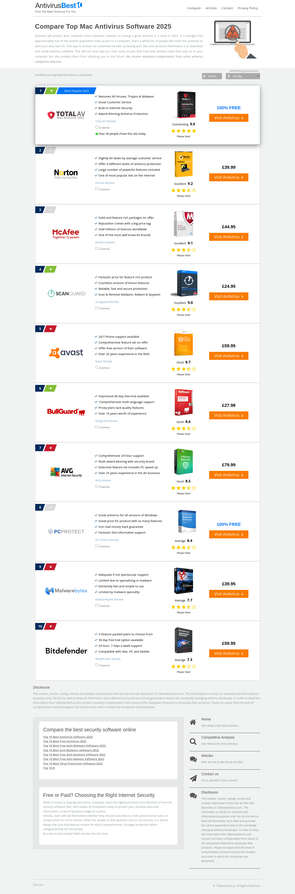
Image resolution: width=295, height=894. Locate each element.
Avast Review (103, 361)
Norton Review (105, 183)
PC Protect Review (107, 540)
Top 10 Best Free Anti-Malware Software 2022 (74, 746)
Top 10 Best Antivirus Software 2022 (68, 737)
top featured (59, 75)
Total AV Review (105, 121)
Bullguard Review (106, 421)
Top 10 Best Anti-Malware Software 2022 (71, 750)
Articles (211, 8)
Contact (227, 8)
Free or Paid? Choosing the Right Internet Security (99, 795)
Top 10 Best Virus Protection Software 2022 (73, 763)
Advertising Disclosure (244, 71)
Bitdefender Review (108, 659)
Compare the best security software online (89, 729)
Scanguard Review (107, 302)
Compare (194, 8)
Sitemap (38, 885)
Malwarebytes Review (109, 599)
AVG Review (103, 480)
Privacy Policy (248, 8)
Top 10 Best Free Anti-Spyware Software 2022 (74, 754)
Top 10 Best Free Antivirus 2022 (64, 741)
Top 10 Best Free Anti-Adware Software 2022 (73, 759)
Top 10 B (49, 768)
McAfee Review (105, 242)
